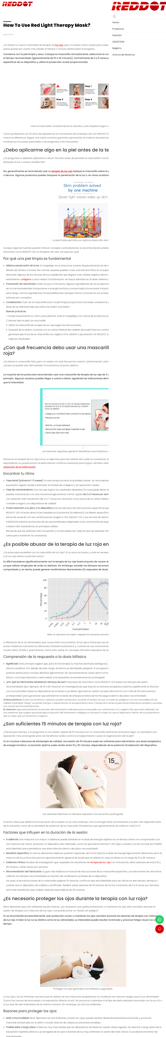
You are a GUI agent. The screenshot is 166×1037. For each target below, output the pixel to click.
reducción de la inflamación (19, 467)
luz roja (59, 45)
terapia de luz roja (61, 171)
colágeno (25, 279)
